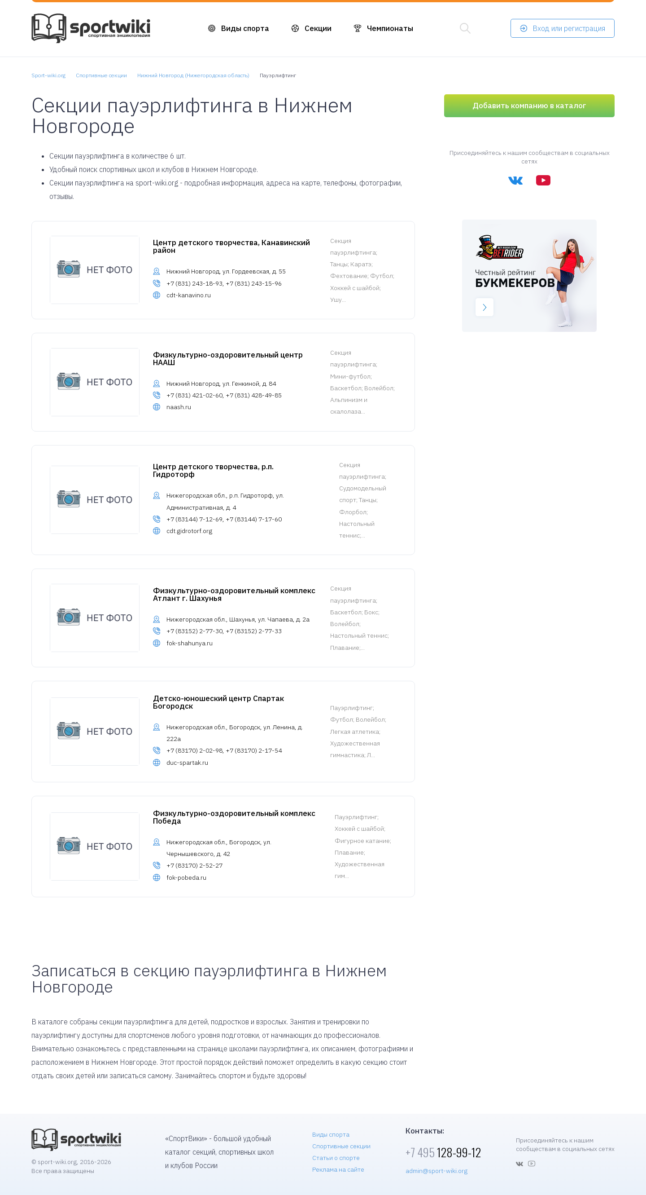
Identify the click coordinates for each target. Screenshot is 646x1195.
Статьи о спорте (336, 1158)
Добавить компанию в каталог (529, 105)
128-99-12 (443, 1152)
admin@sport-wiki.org (436, 1171)
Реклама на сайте (338, 1169)
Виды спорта (245, 28)
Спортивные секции (341, 1146)
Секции (318, 28)
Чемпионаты (390, 28)
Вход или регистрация (569, 28)
